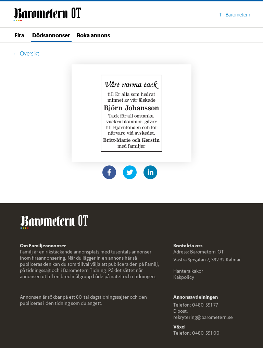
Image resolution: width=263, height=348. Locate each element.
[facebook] (109, 172)
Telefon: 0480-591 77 (195, 305)
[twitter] (130, 172)
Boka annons (93, 35)
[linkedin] (150, 172)
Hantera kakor (188, 271)
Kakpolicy (183, 277)
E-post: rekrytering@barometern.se (203, 314)
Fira (19, 35)
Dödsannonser (51, 35)
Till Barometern (234, 15)
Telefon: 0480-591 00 (196, 333)
